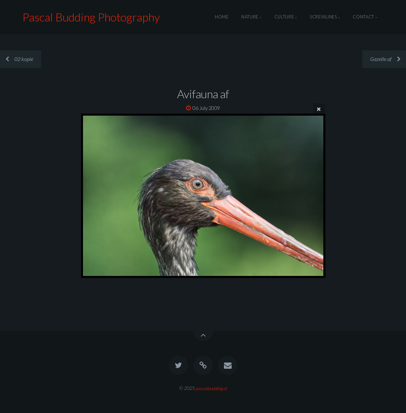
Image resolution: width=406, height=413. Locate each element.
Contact (363, 17)
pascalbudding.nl (211, 388)
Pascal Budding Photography (91, 17)
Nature (249, 17)
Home (222, 17)
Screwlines (323, 17)
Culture (284, 17)
